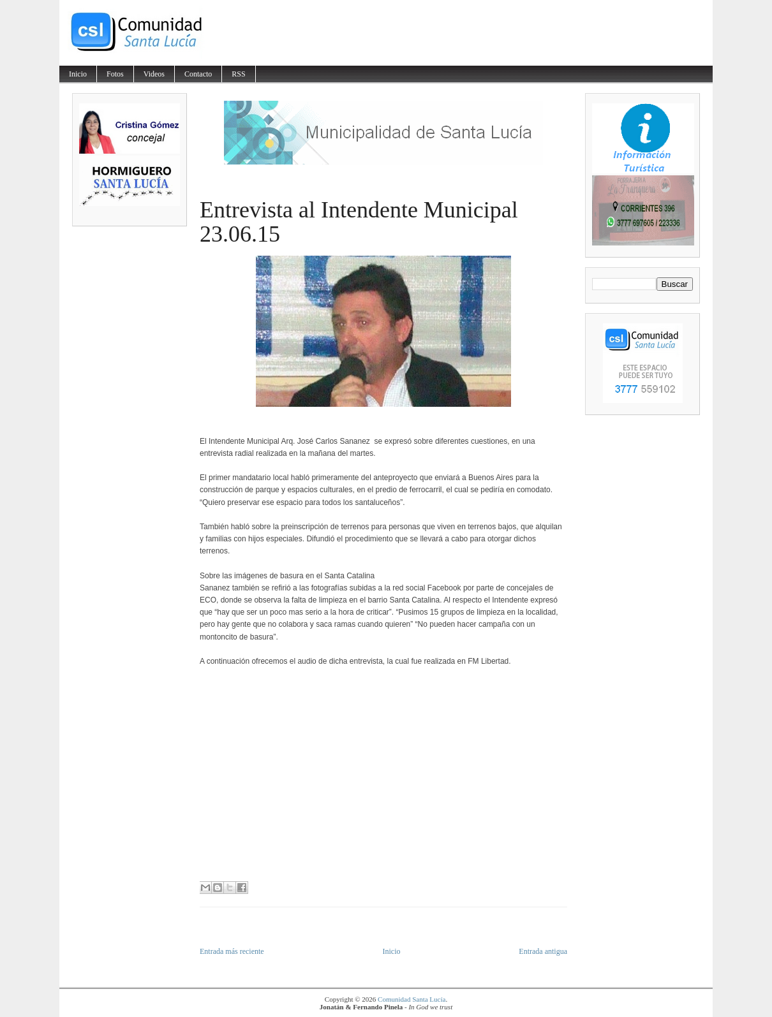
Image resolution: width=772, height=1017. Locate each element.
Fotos (115, 74)
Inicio (78, 74)
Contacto (198, 74)
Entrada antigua (543, 951)
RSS (238, 74)
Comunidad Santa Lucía (411, 999)
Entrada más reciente (232, 951)
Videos (154, 74)
